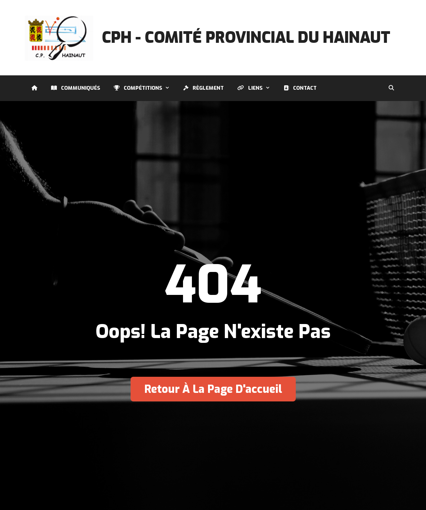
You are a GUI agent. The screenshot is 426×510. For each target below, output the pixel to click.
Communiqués (75, 88)
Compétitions (145, 88)
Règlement (203, 88)
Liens (257, 88)
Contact (300, 88)
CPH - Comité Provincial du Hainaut (246, 37)
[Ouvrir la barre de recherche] (391, 88)
